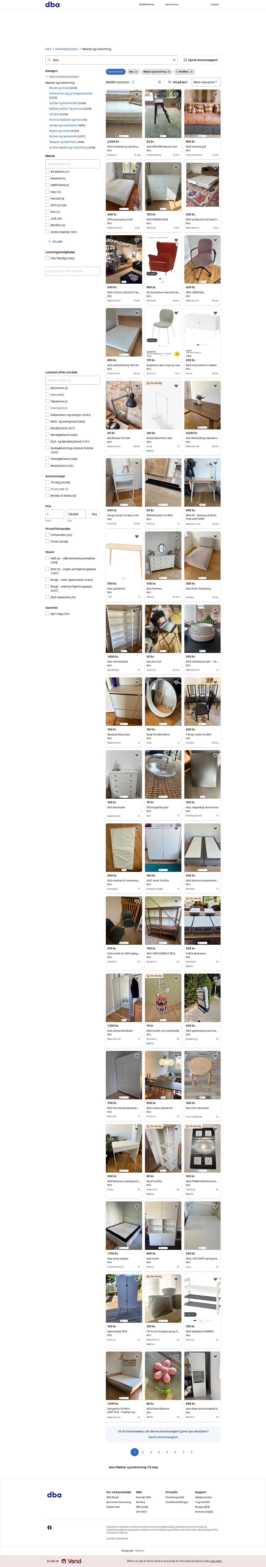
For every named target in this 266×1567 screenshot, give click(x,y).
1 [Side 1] (134, 1452)
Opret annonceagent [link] (163, 1437)
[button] (201, 59)
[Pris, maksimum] (76, 514)
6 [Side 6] (175, 1452)
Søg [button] (94, 514)
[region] (124, 114)
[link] (62, 76)
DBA (48, 49)
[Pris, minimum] (54, 514)
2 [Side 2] (143, 1452)
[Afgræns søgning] (72, 163)
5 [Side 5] (167, 1452)
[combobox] (111, 59)
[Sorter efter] (206, 82)
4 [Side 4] (159, 1452)
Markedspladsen (66, 49)
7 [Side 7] (183, 1452)
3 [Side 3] (151, 1452)
